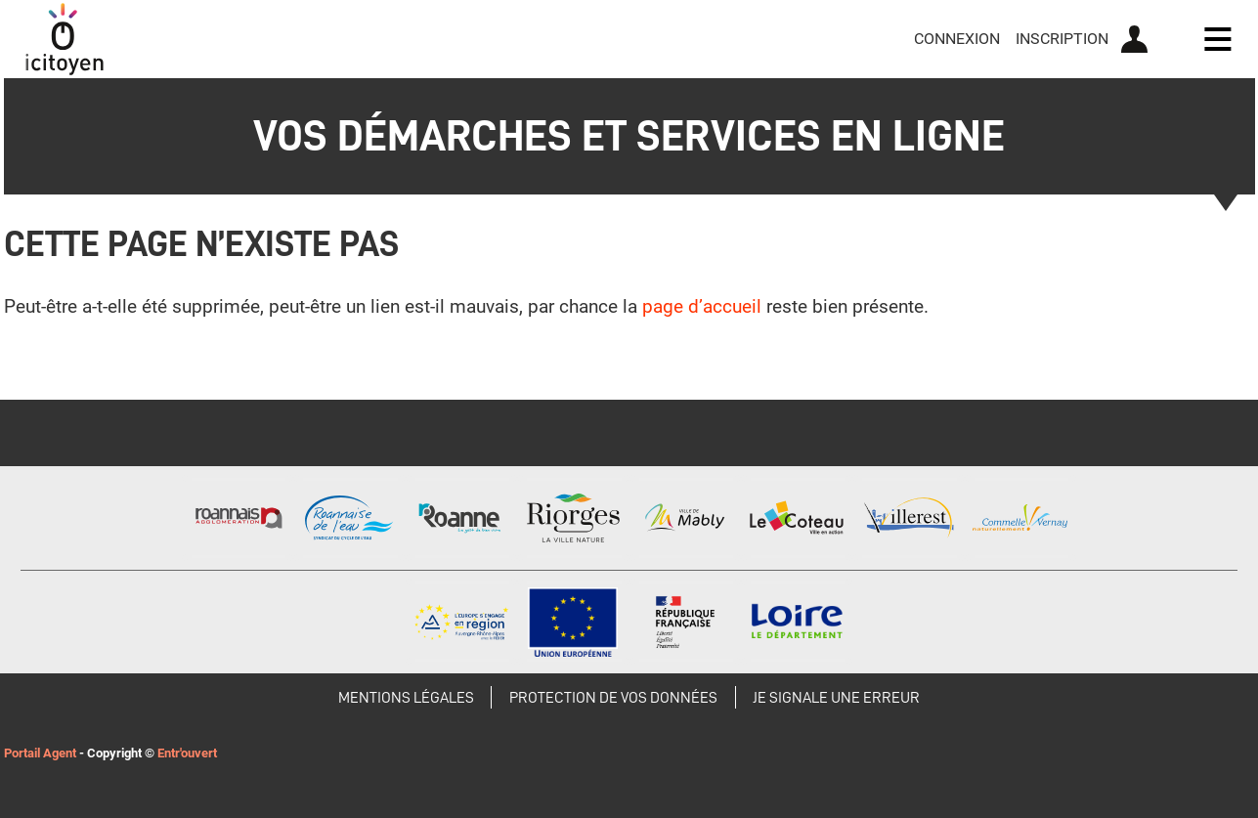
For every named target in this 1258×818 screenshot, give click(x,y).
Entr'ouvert (187, 753)
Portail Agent (40, 753)
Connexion (957, 38)
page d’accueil (701, 306)
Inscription (1062, 38)
